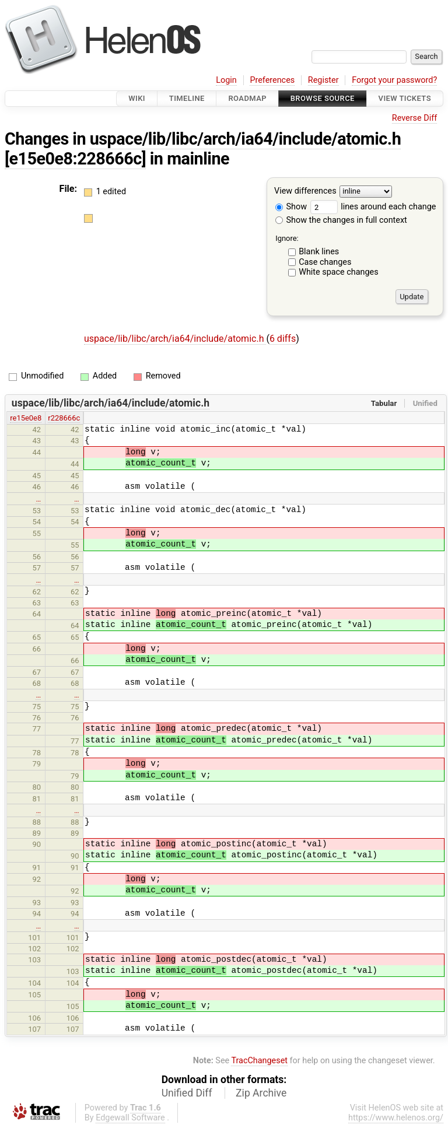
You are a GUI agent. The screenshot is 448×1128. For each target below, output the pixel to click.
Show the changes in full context (341, 220)
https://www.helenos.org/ (395, 1118)
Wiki (136, 98)
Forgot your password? (394, 80)
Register (323, 80)
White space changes (339, 272)
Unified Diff (187, 1093)
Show (291, 207)
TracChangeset (259, 1061)
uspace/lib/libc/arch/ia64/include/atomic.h (245, 139)
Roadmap (247, 98)
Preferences (272, 80)
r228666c (64, 418)
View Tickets (405, 98)
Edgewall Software (130, 1118)
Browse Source (322, 98)
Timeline (187, 98)
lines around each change (373, 207)
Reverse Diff (414, 118)
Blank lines (319, 252)
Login (226, 80)
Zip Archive (261, 1093)
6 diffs (283, 338)
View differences (305, 192)
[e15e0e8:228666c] (75, 159)
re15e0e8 (25, 418)
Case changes (325, 262)
